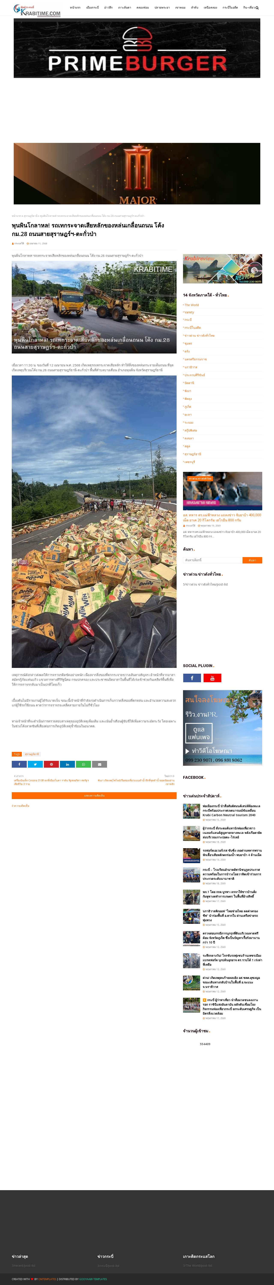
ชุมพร (188, 343)
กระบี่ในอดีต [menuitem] (230, 7)
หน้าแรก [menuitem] (75, 7)
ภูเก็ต (188, 407)
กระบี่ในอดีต (193, 328)
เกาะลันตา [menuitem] (124, 7)
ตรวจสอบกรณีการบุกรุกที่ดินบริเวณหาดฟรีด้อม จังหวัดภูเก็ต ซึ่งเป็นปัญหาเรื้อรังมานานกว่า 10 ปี (231, 937)
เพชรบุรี (190, 462)
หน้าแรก (16, 216)
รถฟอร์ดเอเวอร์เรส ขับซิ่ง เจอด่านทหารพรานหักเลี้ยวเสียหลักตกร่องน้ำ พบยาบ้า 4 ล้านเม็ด (232, 852)
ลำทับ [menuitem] (194, 7)
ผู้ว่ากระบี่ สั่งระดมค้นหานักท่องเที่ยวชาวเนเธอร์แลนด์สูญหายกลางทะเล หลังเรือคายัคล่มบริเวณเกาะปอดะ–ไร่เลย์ (232, 832)
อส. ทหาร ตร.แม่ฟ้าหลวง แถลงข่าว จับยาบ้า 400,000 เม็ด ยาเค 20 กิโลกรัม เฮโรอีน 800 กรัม (222, 517)
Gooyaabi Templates (93, 1279)
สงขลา (189, 438)
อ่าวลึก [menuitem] (108, 7)
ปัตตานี (189, 383)
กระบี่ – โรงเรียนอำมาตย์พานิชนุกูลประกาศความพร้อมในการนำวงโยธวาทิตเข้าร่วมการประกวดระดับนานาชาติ (232, 874)
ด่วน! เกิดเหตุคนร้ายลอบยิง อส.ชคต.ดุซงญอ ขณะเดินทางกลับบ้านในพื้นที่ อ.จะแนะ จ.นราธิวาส (231, 982)
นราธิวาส (191, 367)
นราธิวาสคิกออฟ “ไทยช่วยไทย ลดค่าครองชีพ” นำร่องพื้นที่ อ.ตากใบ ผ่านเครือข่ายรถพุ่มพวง (230, 915)
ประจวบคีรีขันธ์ (195, 375)
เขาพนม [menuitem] (180, 7)
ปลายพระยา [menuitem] (162, 7)
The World (192, 305)
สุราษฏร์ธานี (30, 216)
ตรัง (187, 351)
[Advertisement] (137, 111)
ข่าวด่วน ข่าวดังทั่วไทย (199, 335)
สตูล (187, 446)
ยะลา (188, 414)
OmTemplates (47, 1279)
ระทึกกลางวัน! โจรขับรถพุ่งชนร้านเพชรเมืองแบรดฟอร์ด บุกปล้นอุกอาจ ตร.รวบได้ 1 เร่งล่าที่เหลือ (232, 960)
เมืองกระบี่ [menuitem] (92, 7)
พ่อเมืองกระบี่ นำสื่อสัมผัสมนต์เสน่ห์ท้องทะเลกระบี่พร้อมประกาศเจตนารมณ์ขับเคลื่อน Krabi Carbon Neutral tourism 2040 (231, 810)
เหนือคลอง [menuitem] (210, 7)
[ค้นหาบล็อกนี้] (213, 560)
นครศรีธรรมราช (196, 359)
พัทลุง (188, 399)
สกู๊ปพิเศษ (191, 430)
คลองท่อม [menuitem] (143, 7)
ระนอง (189, 422)
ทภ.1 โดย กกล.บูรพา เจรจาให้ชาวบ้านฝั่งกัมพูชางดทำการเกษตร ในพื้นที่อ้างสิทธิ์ (229, 894)
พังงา (188, 391)
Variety (189, 312)
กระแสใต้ (19, 243)
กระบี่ (188, 320)
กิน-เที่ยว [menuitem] (249, 7)
